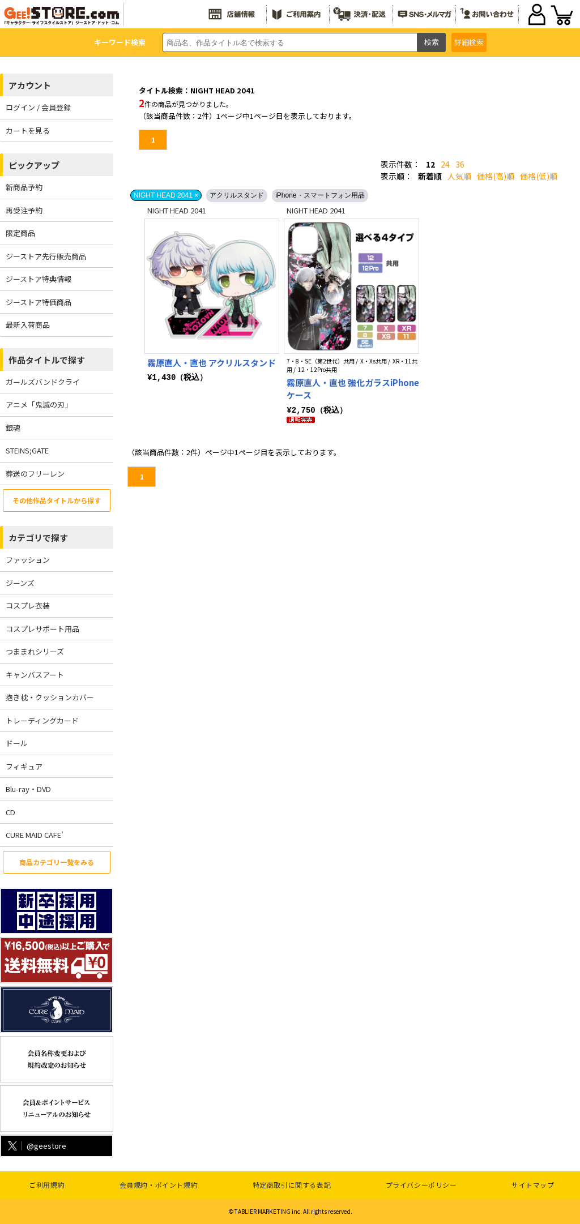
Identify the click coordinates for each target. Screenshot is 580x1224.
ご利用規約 (47, 1184)
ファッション (28, 559)
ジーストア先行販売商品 (46, 256)
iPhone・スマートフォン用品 (319, 195)
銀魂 (13, 427)
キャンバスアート (35, 674)
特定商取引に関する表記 (292, 1184)
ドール (17, 743)
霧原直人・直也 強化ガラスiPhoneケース (353, 388)
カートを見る (28, 130)
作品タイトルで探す (46, 360)
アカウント (29, 85)
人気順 (459, 176)
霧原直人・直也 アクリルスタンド (211, 363)
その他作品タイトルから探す (56, 500)
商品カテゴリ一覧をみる (56, 862)
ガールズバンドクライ (43, 381)
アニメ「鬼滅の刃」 (39, 404)
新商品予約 (24, 187)
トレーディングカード (42, 720)
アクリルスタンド (237, 195)
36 (459, 164)
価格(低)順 (538, 176)
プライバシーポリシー (421, 1184)
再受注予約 (24, 210)
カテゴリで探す (38, 537)
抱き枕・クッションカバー (50, 697)
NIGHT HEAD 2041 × (166, 195)
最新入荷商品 (28, 324)
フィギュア (24, 766)
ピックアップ (33, 165)
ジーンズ (20, 582)
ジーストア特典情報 (38, 278)
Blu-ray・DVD (28, 789)
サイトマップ (533, 1184)
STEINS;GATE (27, 450)
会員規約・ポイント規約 (159, 1184)
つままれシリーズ (35, 651)
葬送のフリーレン (35, 473)
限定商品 (20, 233)
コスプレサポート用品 (42, 628)
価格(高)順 (495, 176)
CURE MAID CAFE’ (34, 834)
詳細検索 (469, 42)
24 (445, 164)
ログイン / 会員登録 (38, 107)
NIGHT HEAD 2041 (176, 210)
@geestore (36, 1145)
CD (10, 812)
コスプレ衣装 (28, 605)
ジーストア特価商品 (38, 302)
